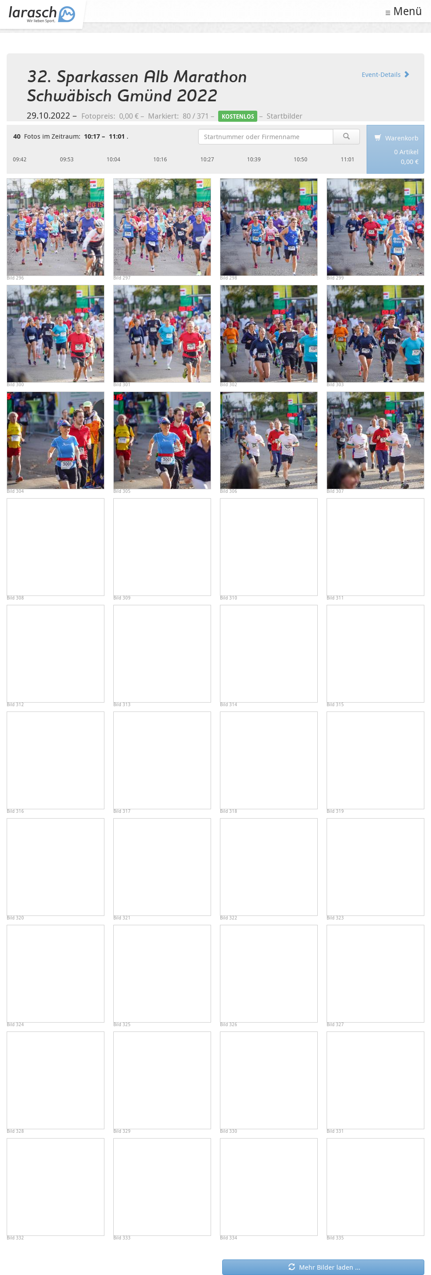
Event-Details (386, 74)
